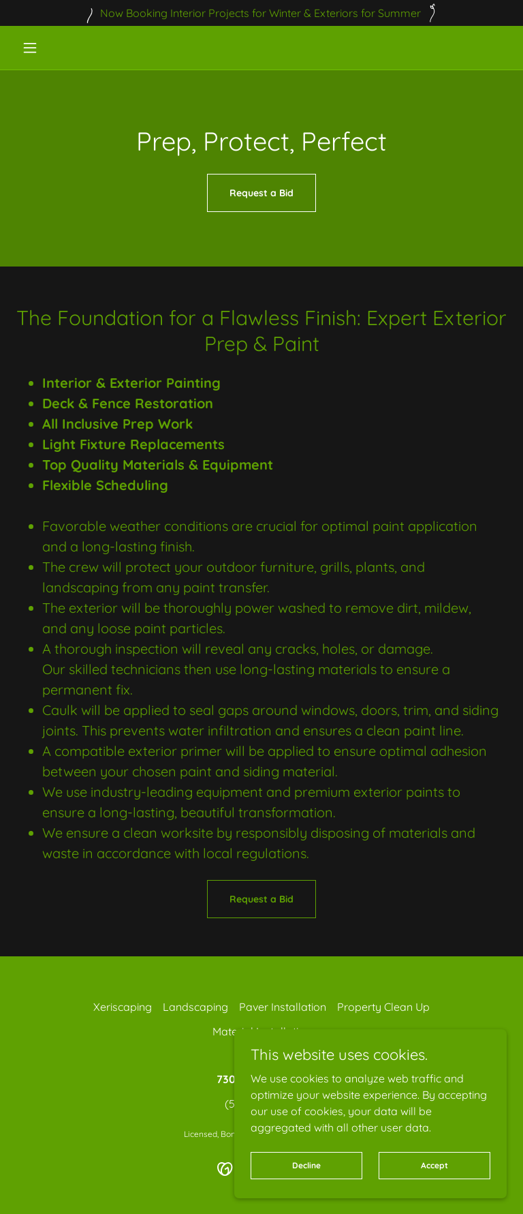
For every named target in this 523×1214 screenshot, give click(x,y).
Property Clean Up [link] (383, 1007)
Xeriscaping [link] (122, 1007)
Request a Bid (261, 193)
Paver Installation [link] (282, 1007)
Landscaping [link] (195, 1007)
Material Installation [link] (261, 1031)
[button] (53, 47)
